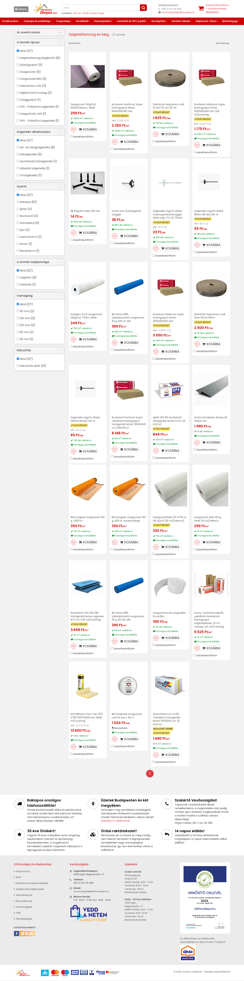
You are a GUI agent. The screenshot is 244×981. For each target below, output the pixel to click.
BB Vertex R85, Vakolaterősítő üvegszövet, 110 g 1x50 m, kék (128, 317)
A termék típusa (28, 42)
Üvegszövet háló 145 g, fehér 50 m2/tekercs (208, 517)
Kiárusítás (24, 350)
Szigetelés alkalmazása (33, 132)
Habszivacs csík (30, 86)
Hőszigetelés (28, 154)
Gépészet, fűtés (206, 21)
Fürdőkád (82, 21)
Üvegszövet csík (31, 114)
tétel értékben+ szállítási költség (217, 8)
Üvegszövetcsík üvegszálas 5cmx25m (169, 616)
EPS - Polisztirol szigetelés (37, 107)
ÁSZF (17, 877)
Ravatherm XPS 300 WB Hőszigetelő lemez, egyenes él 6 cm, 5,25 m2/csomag (87, 618)
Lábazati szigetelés (32, 168)
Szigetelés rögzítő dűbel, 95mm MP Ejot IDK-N (209, 212)
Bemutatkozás (23, 901)
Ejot (22, 230)
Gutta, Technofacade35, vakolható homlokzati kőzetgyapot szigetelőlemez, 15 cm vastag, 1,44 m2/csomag (209, 621)
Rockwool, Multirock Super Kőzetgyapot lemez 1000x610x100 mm (127, 108)
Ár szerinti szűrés (28, 32)
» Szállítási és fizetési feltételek (31, 883)
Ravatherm (27, 251)
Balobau (25, 202)
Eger (101, 13)
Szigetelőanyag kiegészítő (37, 58)
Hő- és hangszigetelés (35, 147)
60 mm (24, 332)
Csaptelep (63, 21)
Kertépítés (158, 21)
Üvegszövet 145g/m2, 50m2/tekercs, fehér (84, 106)
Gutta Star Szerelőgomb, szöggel (127, 212)
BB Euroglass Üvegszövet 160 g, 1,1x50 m (88, 517)
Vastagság (25, 296)
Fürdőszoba (9, 21)
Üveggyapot (28, 100)
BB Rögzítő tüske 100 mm (86, 210)
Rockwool (26, 216)
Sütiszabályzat (23, 895)
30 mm (24, 339)
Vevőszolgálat (23, 907)
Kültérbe (26, 285)
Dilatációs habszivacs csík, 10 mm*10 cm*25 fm (169, 106)
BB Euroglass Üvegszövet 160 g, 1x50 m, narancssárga (129, 517)
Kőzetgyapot (28, 65)
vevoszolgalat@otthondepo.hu (178, 12)
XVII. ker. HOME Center (85, 13)
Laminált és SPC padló (131, 21)
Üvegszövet (28, 72)
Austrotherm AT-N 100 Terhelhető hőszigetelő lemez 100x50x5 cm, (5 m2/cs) (167, 720)
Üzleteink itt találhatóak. (115, 821)
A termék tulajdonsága (33, 262)
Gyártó (21, 186)
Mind (23, 51)
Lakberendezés (12, 28)
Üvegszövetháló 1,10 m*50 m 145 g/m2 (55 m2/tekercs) (168, 519)
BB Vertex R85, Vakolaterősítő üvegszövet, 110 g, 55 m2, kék (128, 618)
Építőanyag (229, 21)
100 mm (25, 325)
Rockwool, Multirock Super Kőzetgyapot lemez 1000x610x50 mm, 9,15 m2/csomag (209, 109)
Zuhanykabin (102, 21)
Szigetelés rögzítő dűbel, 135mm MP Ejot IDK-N (85, 417)
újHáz (23, 209)
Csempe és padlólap (37, 21)
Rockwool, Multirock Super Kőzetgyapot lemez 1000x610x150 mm (168, 317)
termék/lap (222, 43)
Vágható (26, 278)
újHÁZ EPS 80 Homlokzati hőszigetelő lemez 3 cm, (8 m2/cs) (169, 419)
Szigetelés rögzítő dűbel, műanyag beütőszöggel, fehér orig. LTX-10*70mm (168, 214)
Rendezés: (75, 43)
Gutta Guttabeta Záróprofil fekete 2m (210, 417)
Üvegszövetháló (31, 79)
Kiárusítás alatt (30, 366)
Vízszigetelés (28, 175)
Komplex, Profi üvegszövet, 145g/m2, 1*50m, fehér (87, 315)
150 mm (25, 318)
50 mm (24, 311)
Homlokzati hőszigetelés (36, 161)
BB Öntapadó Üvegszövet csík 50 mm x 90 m (127, 716)
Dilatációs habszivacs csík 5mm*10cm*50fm (210, 315)
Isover (24, 244)
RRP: (114, 120)
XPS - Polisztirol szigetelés (37, 121)
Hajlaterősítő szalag (33, 93)
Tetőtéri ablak (180, 21)
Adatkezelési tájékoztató (29, 889)
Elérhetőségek (23, 919)
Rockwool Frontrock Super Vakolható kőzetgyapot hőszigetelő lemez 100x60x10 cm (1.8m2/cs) (127, 421)
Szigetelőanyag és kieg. (89, 34)
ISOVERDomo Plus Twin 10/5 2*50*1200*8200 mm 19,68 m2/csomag (87, 718)
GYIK (17, 913)
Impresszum (22, 872)
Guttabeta (27, 223)
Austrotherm (28, 237)
